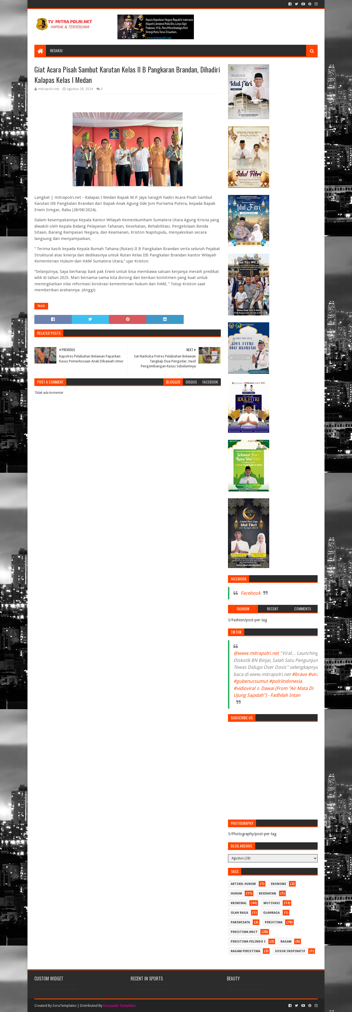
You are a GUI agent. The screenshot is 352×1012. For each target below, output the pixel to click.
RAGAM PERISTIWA (245, 951)
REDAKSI (56, 50)
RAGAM (286, 941)
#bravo (299, 674)
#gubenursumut (250, 681)
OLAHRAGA (271, 913)
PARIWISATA (240, 922)
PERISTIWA (273, 922)
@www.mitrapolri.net (256, 653)
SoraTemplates (64, 1005)
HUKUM (236, 893)
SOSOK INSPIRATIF (290, 951)
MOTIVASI (271, 903)
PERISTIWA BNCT (244, 932)
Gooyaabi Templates (119, 1005)
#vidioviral (244, 688)
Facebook (250, 593)
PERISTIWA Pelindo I (248, 941)
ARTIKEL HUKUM (243, 884)
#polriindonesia (285, 681)
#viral (314, 674)
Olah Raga (239, 913)
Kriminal (239, 903)
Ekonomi (278, 884)
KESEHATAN (267, 893)
